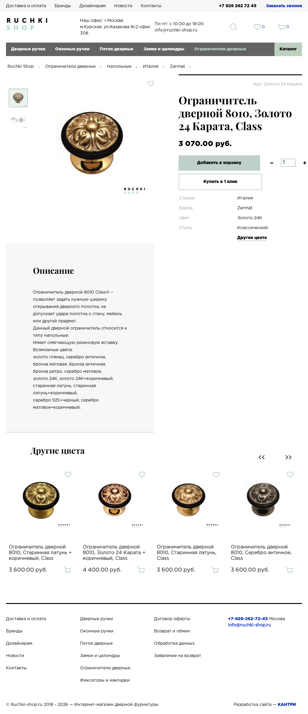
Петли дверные (116, 49)
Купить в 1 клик (217, 182)
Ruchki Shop (20, 66)
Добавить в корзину (217, 163)
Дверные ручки (28, 49)
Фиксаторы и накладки (105, 680)
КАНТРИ (287, 705)
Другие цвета (252, 238)
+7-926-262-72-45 (248, 619)
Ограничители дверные (220, 49)
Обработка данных (174, 643)
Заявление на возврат (177, 656)
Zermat (177, 66)
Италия (150, 66)
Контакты (151, 6)
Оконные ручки (72, 49)
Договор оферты (172, 619)
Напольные (119, 66)
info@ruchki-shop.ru (249, 625)
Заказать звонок (284, 6)
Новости (123, 6)
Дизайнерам (92, 6)
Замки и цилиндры (164, 49)
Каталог (288, 49)
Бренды (63, 6)
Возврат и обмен (172, 631)
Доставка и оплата (26, 6)
